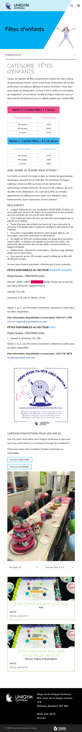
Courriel (41, 718)
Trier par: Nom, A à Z (54, 567)
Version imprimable (20, 459)
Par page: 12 (15, 567)
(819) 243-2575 (46, 714)
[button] (75, 54)
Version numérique (19, 466)
